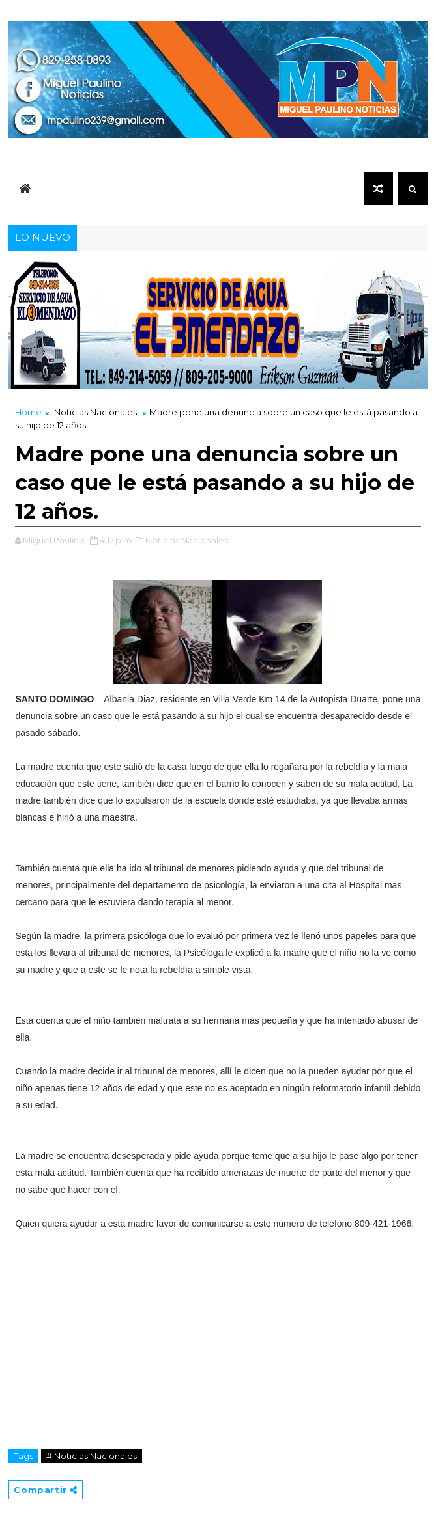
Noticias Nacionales (95, 412)
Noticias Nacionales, (187, 540)
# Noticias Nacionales (91, 1456)
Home (28, 412)
